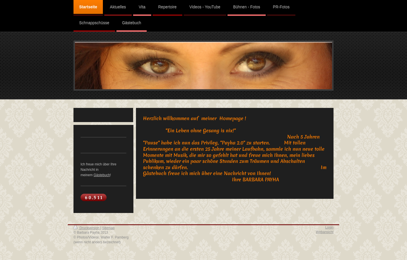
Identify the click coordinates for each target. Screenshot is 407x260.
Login (329, 227)
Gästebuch (102, 175)
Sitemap (108, 228)
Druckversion (86, 228)
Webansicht (325, 232)
